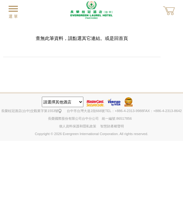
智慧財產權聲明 (112, 126)
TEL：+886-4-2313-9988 (124, 111)
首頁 (123, 38)
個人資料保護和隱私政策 (77, 126)
